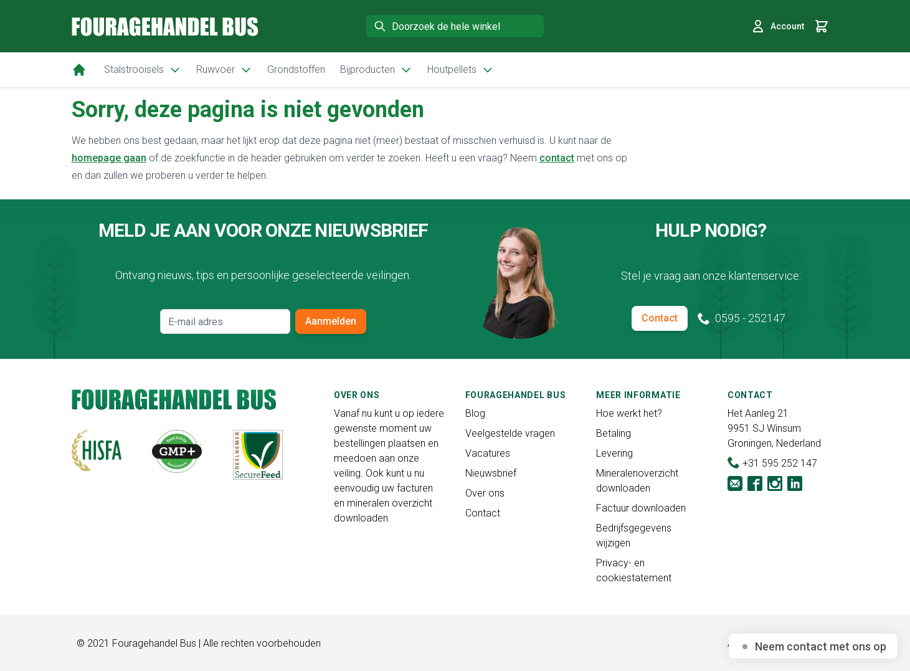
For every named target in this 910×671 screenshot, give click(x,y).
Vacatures (487, 453)
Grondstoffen (296, 69)
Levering (614, 453)
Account (777, 26)
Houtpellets (460, 70)
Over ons (485, 493)
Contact (660, 318)
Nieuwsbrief (490, 473)
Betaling (613, 433)
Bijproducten (376, 70)
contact (556, 158)
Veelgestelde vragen (510, 433)
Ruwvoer (224, 70)
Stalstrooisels (142, 70)
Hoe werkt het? (629, 413)
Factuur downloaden (641, 508)
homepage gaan (109, 158)
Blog (475, 413)
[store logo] (165, 26)
